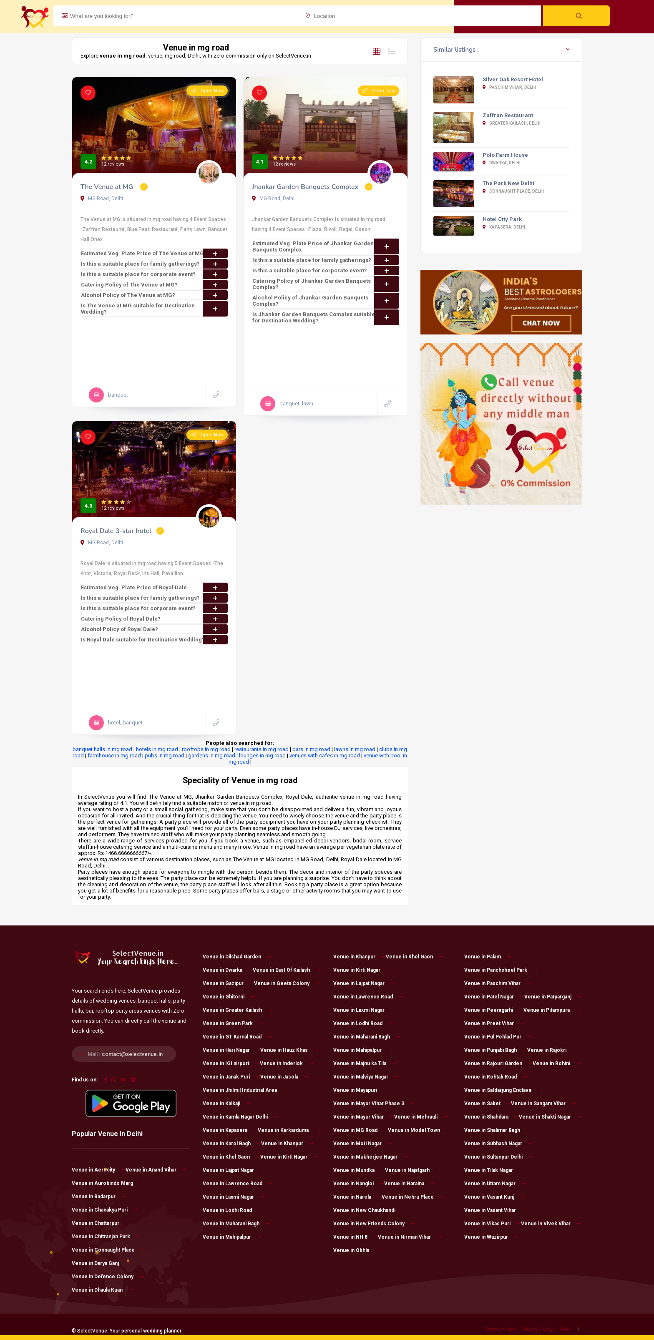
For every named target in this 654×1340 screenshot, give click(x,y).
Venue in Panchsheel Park (501, 970)
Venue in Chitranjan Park (106, 1236)
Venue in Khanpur (287, 1143)
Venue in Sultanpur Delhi (498, 1157)
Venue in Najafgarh (412, 1170)
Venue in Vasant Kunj (494, 1197)
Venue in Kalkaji (227, 1103)
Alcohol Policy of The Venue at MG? (154, 295)
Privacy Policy (537, 1329)
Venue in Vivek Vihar (551, 1224)
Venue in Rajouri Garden (498, 1063)
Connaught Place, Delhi (513, 191)
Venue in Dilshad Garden (237, 957)
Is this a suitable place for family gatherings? (154, 264)
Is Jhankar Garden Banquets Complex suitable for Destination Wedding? (325, 317)
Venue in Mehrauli (421, 1117)
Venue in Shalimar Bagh (497, 1130)
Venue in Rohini (557, 1063)
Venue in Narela (357, 1197)
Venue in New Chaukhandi (369, 1210)
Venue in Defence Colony (108, 1277)
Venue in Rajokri (552, 1050)
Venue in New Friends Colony (374, 1224)
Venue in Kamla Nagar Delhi (240, 1117)
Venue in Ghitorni (229, 997)
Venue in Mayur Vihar (363, 1117)
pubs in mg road (164, 755)
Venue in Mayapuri (360, 1090)
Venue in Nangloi (358, 1184)
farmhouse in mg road (114, 755)
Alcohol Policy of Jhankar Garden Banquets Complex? (325, 301)
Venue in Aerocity (99, 1170)
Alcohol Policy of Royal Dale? (154, 629)
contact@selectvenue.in (132, 1054)
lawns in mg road (354, 749)
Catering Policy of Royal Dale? (154, 618)
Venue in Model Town (419, 1130)
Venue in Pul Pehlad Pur (498, 1037)
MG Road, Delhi (101, 198)
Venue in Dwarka (228, 970)
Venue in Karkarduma (288, 1130)
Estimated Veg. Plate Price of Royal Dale (154, 587)
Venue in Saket (487, 1103)
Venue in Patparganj (553, 997)
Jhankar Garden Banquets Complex (306, 186)
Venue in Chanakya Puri (105, 1210)
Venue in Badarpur (99, 1196)
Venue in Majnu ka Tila (365, 1063)
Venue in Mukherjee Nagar (370, 1157)
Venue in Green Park (233, 1023)
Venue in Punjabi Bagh (495, 1050)
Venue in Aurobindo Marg (107, 1183)
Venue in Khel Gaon (231, 1157)
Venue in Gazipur (228, 983)
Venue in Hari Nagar (231, 1050)
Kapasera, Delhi (504, 227)
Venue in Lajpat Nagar (233, 1170)
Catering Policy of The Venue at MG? (154, 284)
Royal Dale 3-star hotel (115, 530)
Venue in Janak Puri (231, 1077)
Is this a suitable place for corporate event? (154, 274)
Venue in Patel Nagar (494, 997)
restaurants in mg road (261, 749)
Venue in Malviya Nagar (366, 1077)
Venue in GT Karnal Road (237, 1037)
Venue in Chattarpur (101, 1223)
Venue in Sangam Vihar (543, 1103)
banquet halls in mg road (102, 749)
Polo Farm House (505, 155)
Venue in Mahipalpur (232, 1237)
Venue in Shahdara (491, 1117)
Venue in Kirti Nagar (289, 1157)
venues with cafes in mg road (324, 755)
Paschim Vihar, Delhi (509, 87)
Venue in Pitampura (551, 1010)
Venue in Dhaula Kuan (102, 1290)
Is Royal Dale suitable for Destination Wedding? (154, 639)
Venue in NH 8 (355, 1237)
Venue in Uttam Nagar (495, 1184)
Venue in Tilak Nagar (493, 1170)
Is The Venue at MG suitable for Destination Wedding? (154, 309)
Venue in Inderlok (286, 1063)
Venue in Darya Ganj (100, 1263)
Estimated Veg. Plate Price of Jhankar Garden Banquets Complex (325, 246)
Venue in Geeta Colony (287, 983)
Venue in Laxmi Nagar (233, 1197)
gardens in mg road (211, 755)
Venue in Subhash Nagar (498, 1143)
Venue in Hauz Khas (289, 1050)
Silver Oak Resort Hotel (513, 79)
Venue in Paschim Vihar (497, 983)
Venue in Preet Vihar (494, 1023)
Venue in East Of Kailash (286, 970)
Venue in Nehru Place (413, 1197)
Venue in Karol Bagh (232, 1143)
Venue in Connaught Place (108, 1250)
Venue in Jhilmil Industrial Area (245, 1090)
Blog (564, 1329)
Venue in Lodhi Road (232, 1210)
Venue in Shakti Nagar (550, 1117)
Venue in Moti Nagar (362, 1143)
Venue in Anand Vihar (156, 1170)
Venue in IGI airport (231, 1063)
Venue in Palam (487, 957)
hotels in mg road (157, 749)
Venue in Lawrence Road (238, 1184)
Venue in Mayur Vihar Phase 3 (374, 1103)
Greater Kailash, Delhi (512, 123)
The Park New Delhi (508, 183)
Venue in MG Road (360, 1130)
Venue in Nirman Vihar (409, 1237)
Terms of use (500, 1329)
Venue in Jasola (284, 1077)
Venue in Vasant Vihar (495, 1210)
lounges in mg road (262, 755)
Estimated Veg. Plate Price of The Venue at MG (154, 253)
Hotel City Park (502, 219)
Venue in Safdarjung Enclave (503, 1090)
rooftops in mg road (206, 749)
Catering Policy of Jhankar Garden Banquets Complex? (325, 284)
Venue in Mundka (359, 1170)
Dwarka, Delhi (502, 163)
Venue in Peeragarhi (493, 1010)
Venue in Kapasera (230, 1130)
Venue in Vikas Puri (492, 1224)
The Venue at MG (107, 186)
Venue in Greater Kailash (237, 1010)
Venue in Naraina (409, 1184)
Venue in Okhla (356, 1250)
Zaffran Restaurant (508, 115)
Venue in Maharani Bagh (236, 1224)
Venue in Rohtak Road (495, 1077)
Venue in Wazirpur (491, 1237)
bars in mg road (311, 749)
